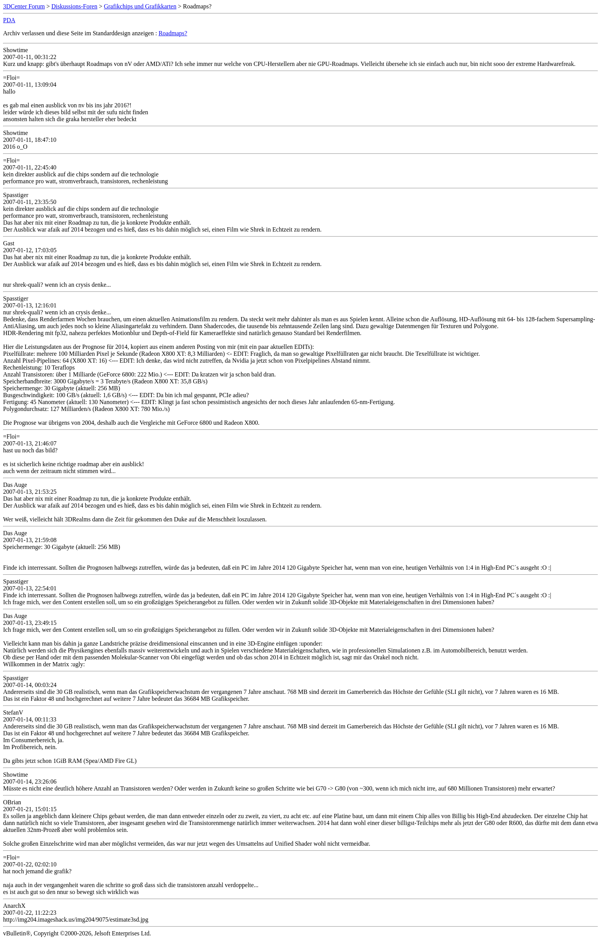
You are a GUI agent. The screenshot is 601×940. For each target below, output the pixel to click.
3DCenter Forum (24, 6)
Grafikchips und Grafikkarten (140, 6)
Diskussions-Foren (74, 6)
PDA (9, 20)
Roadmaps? (173, 33)
